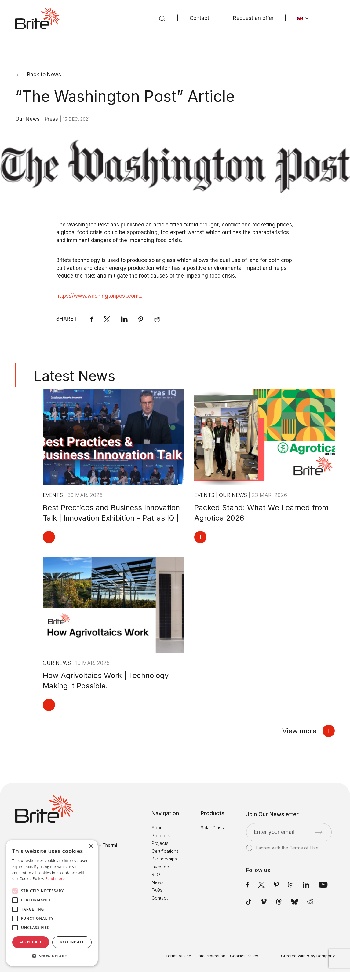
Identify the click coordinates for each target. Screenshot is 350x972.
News (157, 882)
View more (308, 731)
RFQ (155, 874)
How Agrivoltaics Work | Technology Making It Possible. (106, 680)
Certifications (165, 851)
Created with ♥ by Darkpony (308, 955)
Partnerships (164, 859)
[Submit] (319, 832)
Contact (199, 18)
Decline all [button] (72, 941)
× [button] (91, 846)
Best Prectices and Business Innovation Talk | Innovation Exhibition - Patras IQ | (111, 512)
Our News (28, 119)
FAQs (156, 890)
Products (160, 835)
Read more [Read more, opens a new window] (55, 878)
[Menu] (327, 18)
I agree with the (282, 848)
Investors (160, 867)
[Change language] (303, 18)
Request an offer (253, 18)
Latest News (74, 375)
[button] (52, 956)
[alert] (52, 903)
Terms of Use (304, 848)
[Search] (162, 18)
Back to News (38, 75)
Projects (160, 843)
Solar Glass (212, 827)
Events (53, 495)
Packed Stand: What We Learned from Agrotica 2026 (261, 512)
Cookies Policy (244, 956)
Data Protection (210, 956)
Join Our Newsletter (272, 814)
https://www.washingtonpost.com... (99, 296)
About (157, 827)
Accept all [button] (31, 941)
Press (52, 119)
